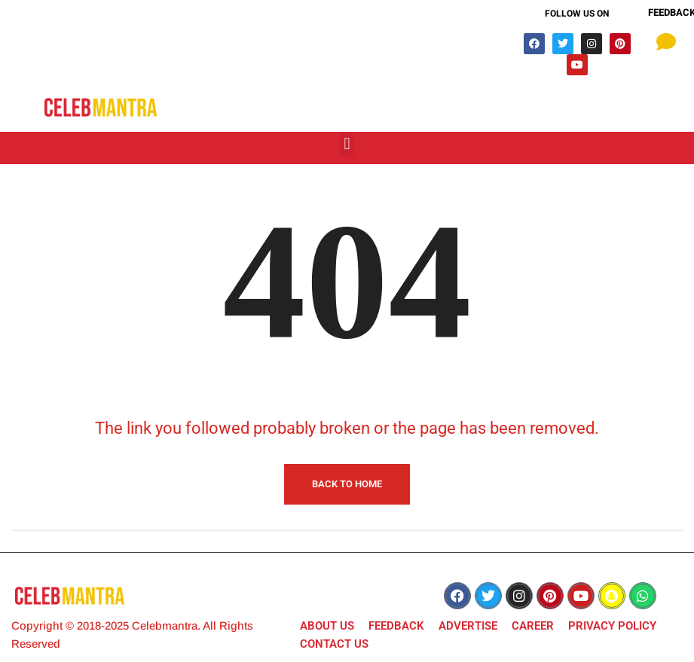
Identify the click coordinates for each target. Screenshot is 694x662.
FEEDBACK (396, 626)
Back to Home (347, 484)
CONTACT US (334, 644)
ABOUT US (327, 626)
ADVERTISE (468, 626)
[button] (347, 144)
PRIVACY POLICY (612, 626)
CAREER (533, 626)
